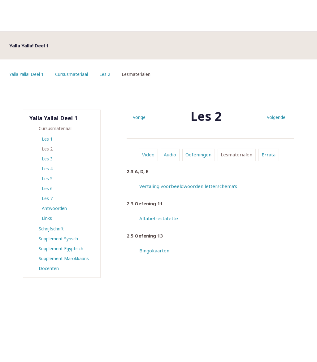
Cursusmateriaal (71, 74)
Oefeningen (198, 154)
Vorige (139, 117)
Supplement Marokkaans (64, 258)
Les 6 (47, 188)
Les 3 (47, 159)
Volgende (276, 117)
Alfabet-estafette (158, 218)
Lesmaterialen (236, 154)
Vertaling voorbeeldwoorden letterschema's (188, 186)
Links (47, 218)
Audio (170, 154)
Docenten (49, 268)
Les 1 (47, 139)
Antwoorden (54, 208)
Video (148, 154)
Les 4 (47, 169)
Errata (269, 154)
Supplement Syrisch (58, 239)
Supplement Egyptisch (61, 248)
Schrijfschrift (51, 229)
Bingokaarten (154, 250)
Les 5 (47, 178)
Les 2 (104, 74)
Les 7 (47, 198)
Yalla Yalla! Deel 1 (26, 74)
